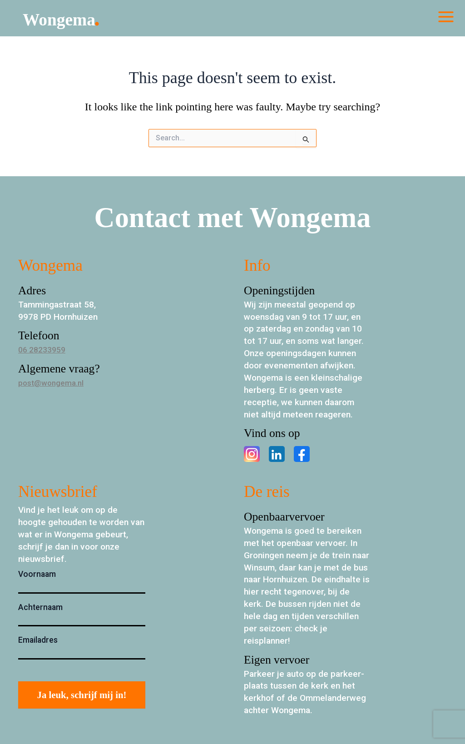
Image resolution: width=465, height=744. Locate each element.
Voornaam (37, 574)
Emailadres (38, 640)
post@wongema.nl (54, 382)
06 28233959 (44, 349)
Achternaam (40, 607)
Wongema (74, 20)
